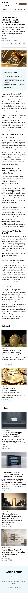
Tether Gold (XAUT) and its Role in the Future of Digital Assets (10, 390)
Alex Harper (4, 446)
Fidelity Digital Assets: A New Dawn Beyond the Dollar (13, 551)
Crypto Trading (5, 430)
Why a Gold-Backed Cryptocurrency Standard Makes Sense (14, 80)
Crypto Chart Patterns (19, 9)
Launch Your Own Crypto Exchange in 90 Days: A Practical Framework (11, 434)
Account (4, 581)
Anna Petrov (5, 38)
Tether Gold (4, 15)
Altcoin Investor (5, 3)
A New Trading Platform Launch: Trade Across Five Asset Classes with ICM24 (12, 474)
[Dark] (15, 4)
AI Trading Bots (5, 9)
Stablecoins (13, 15)
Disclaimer (16, 581)
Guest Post (23, 581)
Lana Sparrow (5, 488)
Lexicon (10, 581)
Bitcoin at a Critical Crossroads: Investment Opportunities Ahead (11, 516)
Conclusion (8, 87)
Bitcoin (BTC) (5, 511)
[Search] (16, 3)
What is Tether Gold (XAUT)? (13, 76)
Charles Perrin (5, 524)
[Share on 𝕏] (2, 43)
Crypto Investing (6, 547)
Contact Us (15, 583)
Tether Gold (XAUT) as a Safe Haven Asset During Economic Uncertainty (11, 352)
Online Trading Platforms (8, 470)
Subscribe (22, 3)
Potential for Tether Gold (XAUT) (14, 84)
